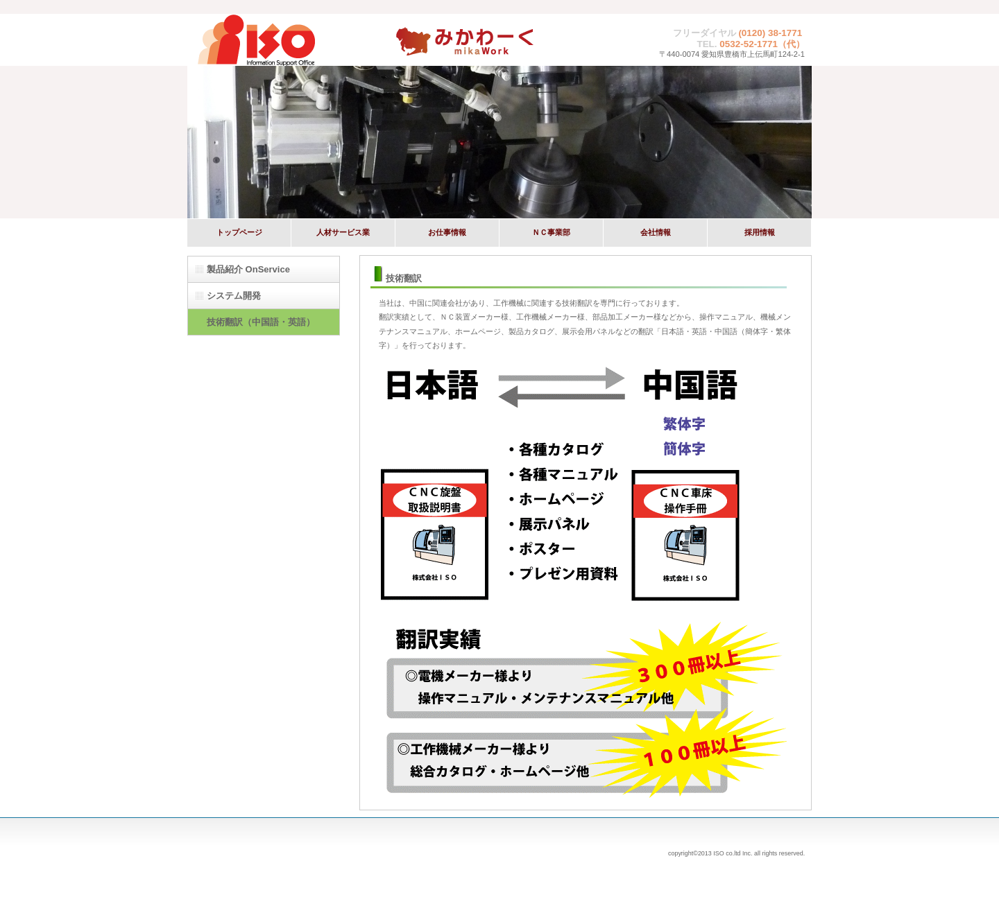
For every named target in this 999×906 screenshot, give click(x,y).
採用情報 (759, 232)
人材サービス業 (343, 232)
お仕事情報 (447, 232)
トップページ (239, 232)
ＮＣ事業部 (551, 232)
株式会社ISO (291, 40)
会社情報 (655, 232)
